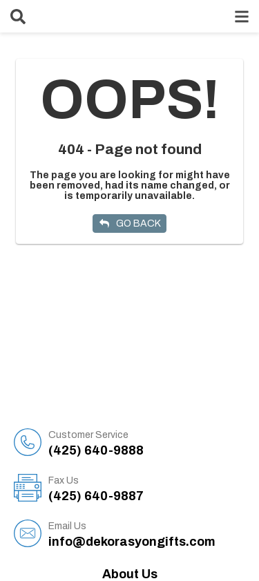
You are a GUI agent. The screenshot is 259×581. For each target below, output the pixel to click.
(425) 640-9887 (146, 488)
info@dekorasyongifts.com (146, 534)
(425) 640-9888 (146, 442)
